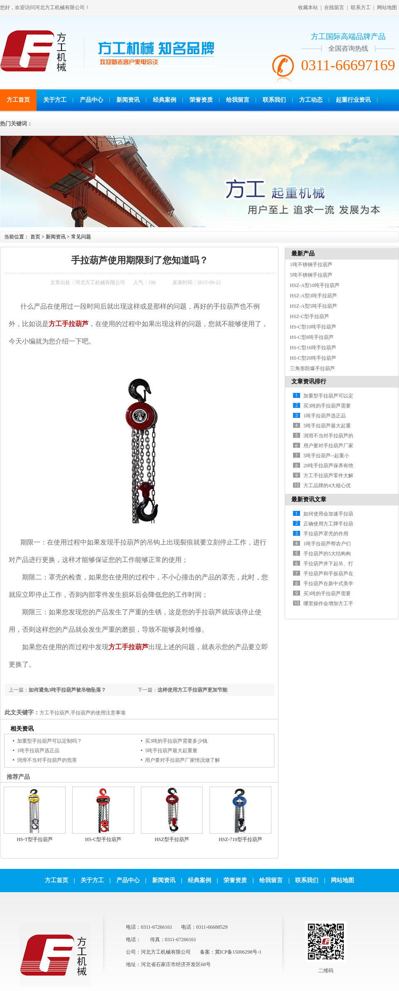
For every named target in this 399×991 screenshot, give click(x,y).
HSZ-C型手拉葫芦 (310, 316)
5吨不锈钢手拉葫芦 (311, 275)
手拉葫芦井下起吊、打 (328, 564)
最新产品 (303, 253)
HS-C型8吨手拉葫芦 (312, 337)
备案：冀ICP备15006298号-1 (231, 952)
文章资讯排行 (308, 381)
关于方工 (54, 100)
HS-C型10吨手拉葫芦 (313, 327)
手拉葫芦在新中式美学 (328, 583)
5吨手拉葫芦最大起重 (327, 426)
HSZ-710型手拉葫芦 (240, 839)
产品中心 (91, 100)
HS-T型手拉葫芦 (35, 839)
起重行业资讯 (353, 100)
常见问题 (81, 237)
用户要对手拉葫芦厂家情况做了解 (182, 760)
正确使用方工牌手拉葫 (328, 524)
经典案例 (164, 100)
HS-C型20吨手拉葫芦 (313, 358)
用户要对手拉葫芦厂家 (328, 446)
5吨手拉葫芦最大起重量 (171, 750)
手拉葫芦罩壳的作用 (325, 534)
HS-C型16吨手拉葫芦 (313, 348)
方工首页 (18, 100)
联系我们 (274, 100)
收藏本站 (308, 7)
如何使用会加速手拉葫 (328, 514)
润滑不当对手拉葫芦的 (328, 436)
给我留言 (237, 100)
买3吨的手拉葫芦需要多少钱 (176, 741)
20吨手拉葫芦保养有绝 (328, 466)
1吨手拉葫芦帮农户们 (327, 544)
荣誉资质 (201, 100)
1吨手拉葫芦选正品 (38, 750)
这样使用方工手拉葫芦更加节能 (192, 690)
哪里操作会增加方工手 (328, 603)
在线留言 (334, 7)
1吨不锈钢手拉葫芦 (311, 264)
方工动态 (311, 100)
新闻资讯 (128, 100)
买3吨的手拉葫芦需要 (327, 406)
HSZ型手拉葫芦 (172, 839)
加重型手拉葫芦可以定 (328, 396)
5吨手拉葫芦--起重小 (326, 456)
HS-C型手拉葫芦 (103, 839)
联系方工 (361, 7)
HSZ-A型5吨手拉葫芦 (313, 306)
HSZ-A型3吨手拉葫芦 (313, 296)
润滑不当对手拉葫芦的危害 (47, 760)
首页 (35, 237)
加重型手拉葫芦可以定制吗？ (49, 741)
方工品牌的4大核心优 (327, 485)
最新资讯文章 (308, 499)
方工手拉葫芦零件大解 (328, 475)
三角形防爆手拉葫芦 (312, 368)
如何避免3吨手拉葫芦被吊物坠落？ (67, 690)
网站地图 (387, 7)
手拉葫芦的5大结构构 (327, 554)
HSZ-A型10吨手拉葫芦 (315, 285)
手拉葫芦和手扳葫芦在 (328, 573)
